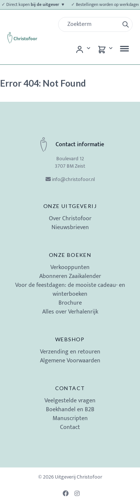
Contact (70, 388)
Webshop (70, 339)
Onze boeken (70, 255)
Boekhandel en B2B (70, 410)
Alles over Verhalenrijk (70, 312)
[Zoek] (91, 24)
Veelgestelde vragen (70, 401)
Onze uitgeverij (70, 206)
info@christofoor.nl (73, 179)
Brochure (70, 303)
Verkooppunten (70, 267)
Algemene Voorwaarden (70, 361)
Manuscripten (70, 418)
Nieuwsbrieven (70, 227)
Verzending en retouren (70, 352)
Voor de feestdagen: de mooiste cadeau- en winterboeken (70, 289)
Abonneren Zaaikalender (70, 276)
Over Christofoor (70, 219)
